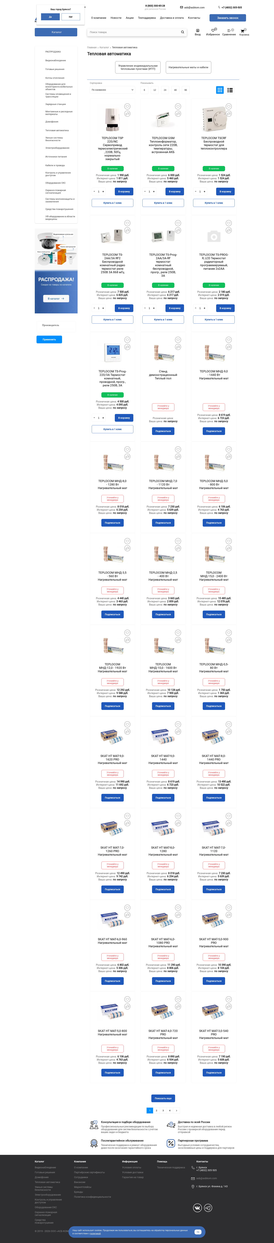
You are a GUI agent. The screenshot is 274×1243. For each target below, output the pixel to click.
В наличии (112, 168)
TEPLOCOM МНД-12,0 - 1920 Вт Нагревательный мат (112, 668)
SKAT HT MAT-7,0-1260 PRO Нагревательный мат (112, 851)
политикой (95, 1233)
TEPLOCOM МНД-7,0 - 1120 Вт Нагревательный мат (163, 484)
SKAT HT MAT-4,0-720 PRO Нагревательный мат (163, 1034)
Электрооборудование (48, 1194)
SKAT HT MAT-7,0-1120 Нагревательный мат (214, 851)
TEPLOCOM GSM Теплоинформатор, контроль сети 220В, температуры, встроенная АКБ (163, 145)
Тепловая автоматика (47, 1182)
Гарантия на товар (133, 1177)
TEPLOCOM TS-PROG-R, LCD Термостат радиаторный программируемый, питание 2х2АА (214, 261)
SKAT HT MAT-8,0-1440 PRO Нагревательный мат (214, 759)
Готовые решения (45, 1172)
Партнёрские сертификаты (89, 1172)
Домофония (42, 1177)
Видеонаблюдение (45, 1167)
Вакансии (79, 1182)
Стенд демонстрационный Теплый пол (163, 375)
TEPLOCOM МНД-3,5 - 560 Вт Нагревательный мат (112, 576)
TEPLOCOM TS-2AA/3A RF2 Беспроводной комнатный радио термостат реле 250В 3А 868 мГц (112, 263)
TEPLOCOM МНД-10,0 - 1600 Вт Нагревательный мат (163, 668)
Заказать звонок (227, 17)
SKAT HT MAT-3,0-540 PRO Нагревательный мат (214, 1034)
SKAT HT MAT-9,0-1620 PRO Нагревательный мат (112, 759)
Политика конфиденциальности (92, 1196)
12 (154, 90)
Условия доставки (132, 1172)
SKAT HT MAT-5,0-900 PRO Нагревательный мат (214, 942)
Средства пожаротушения (44, 1221)
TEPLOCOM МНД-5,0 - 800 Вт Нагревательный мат (214, 484)
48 (175, 90)
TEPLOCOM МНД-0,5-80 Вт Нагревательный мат (214, 668)
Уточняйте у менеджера (163, 407)
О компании (81, 1167)
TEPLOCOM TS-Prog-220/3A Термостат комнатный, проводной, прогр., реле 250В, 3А (113, 378)
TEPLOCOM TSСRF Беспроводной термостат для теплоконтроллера (214, 143)
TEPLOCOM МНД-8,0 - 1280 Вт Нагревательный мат (112, 484)
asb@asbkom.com (206, 1178)
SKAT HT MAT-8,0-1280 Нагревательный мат (163, 851)
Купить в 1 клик (112, 202)
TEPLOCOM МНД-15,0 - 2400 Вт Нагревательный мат (214, 576)
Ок (198, 1232)
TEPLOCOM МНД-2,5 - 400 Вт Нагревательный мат (163, 576)
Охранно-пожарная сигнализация (46, 1213)
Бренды (78, 1192)
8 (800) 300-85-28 (155, 5)
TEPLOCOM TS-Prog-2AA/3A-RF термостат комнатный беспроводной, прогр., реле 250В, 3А (163, 265)
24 (165, 90)
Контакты (202, 1161)
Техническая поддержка (171, 1167)
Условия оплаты (131, 1167)
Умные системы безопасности (44, 1188)
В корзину (124, 191)
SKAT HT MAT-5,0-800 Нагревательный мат (112, 1032)
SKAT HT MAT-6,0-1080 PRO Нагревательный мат (163, 942)
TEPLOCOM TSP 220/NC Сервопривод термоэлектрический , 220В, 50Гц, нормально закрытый (113, 148)
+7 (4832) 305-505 (232, 7)
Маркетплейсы (82, 1187)
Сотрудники (81, 1177)
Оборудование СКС (46, 1207)
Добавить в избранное (127, 106)
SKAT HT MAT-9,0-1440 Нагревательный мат (163, 759)
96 (185, 90)
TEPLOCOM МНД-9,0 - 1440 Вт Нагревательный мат (214, 375)
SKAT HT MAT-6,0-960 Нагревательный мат (112, 940)
